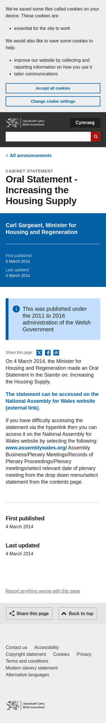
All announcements (31, 155)
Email (56, 353)
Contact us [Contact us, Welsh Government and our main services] (16, 647)
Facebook (48, 353)
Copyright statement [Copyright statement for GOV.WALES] (26, 654)
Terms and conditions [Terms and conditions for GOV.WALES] (27, 661)
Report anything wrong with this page (43, 591)
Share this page (32, 613)
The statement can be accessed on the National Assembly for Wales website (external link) (52, 401)
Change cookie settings (53, 101)
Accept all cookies (53, 88)
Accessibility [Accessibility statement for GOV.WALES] (46, 647)
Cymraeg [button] (85, 122)
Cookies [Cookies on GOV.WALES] (61, 654)
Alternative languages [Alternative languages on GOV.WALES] (27, 674)
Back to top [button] (81, 613)
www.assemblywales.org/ (36, 448)
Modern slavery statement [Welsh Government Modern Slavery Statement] (32, 668)
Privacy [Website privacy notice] (84, 654)
